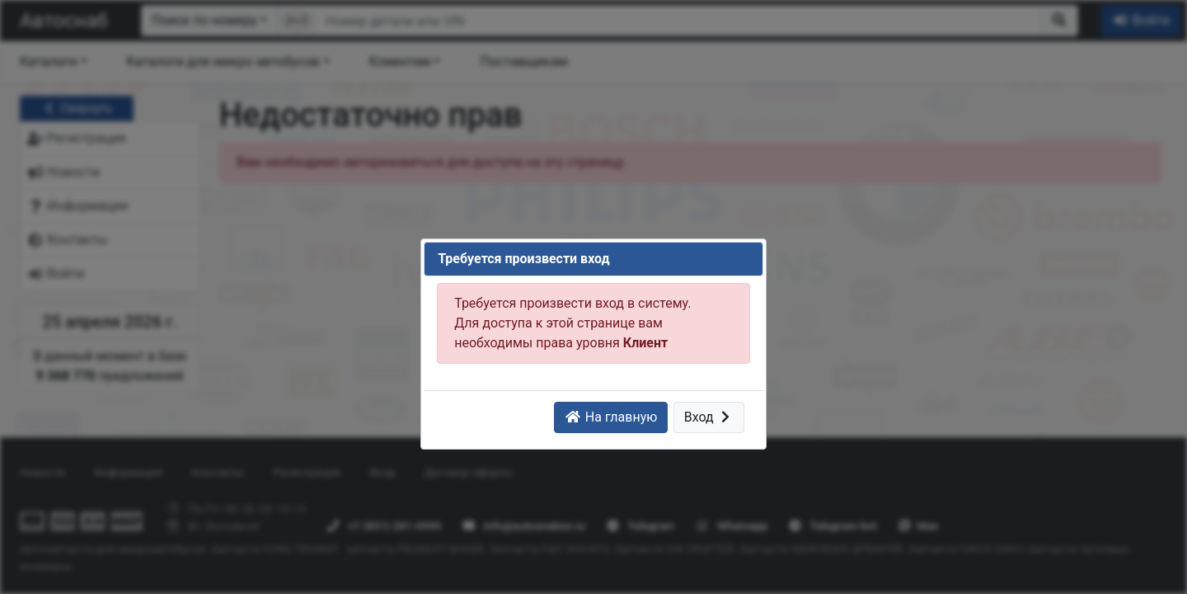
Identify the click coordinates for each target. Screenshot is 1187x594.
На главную (611, 417)
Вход (709, 417)
